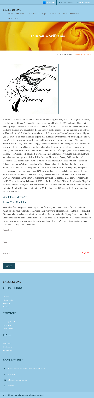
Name (5, 242)
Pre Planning (7, 343)
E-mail (5, 253)
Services (34, 14)
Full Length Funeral (9, 322)
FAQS (44, 14)
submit (9, 266)
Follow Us (11, 386)
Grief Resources (7, 347)
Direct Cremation (8, 329)
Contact (13, 19)
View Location (66, 2)
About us (21, 14)
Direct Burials (7, 325)
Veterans (5, 354)
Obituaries (75, 14)
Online (63, 14)
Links (52, 14)
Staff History (7, 303)
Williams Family (8, 300)
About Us (6, 307)
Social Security (7, 350)
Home (10, 14)
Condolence (7, 230)
